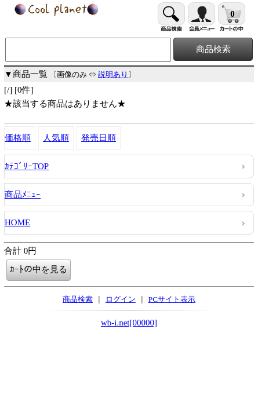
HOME (17, 222)
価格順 (18, 137)
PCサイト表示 (171, 299)
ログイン (121, 299)
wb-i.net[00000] (129, 322)
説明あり (113, 74)
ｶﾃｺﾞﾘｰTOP (27, 166)
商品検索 (78, 299)
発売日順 (98, 137)
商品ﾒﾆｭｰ (23, 194)
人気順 (56, 137)
